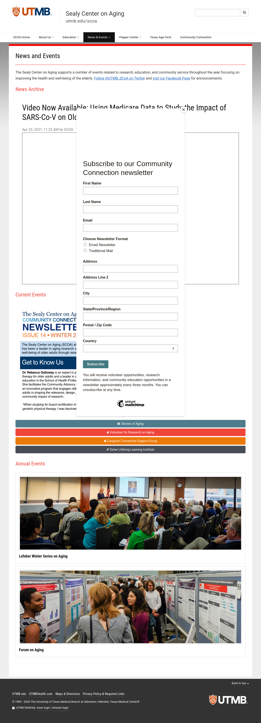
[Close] (183, 109)
